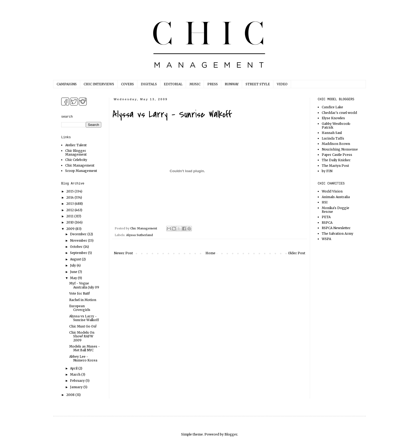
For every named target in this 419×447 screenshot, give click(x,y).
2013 (70, 204)
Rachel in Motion (82, 300)
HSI (325, 202)
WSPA (326, 239)
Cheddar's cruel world (339, 113)
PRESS (212, 84)
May (74, 278)
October (76, 247)
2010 (70, 222)
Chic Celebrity (76, 160)
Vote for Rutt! (79, 293)
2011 (70, 216)
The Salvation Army (337, 234)
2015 (70, 191)
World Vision (332, 191)
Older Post (296, 253)
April (74, 368)
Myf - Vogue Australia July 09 (84, 285)
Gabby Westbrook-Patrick (336, 125)
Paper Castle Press (337, 155)
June (74, 272)
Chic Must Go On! (82, 326)
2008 (70, 395)
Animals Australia (336, 197)
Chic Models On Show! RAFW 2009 (81, 336)
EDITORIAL (173, 84)
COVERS (127, 84)
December (78, 234)
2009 (70, 229)
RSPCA (327, 223)
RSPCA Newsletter (336, 228)
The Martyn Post (335, 166)
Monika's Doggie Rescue (335, 210)
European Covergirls (79, 308)
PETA (326, 217)
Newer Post (123, 253)
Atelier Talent (76, 145)
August (76, 259)
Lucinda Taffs (333, 138)
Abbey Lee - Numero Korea (83, 358)
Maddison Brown (336, 144)
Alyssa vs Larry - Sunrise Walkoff (84, 318)
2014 (70, 197)
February (78, 381)
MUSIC (194, 84)
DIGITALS (149, 84)
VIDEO (282, 84)
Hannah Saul (332, 133)
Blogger (230, 434)
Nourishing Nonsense (340, 149)
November (79, 240)
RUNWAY (232, 84)
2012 (70, 210)
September (79, 253)
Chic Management (79, 165)
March (75, 374)
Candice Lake (332, 107)
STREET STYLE (258, 84)
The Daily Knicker (336, 160)
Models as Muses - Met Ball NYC (84, 348)
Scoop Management (81, 171)
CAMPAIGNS (67, 84)
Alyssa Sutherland (139, 235)
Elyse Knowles (333, 118)
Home (210, 253)
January (76, 387)
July (73, 265)
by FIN (327, 171)
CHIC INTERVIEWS (99, 84)
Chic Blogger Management (76, 152)
